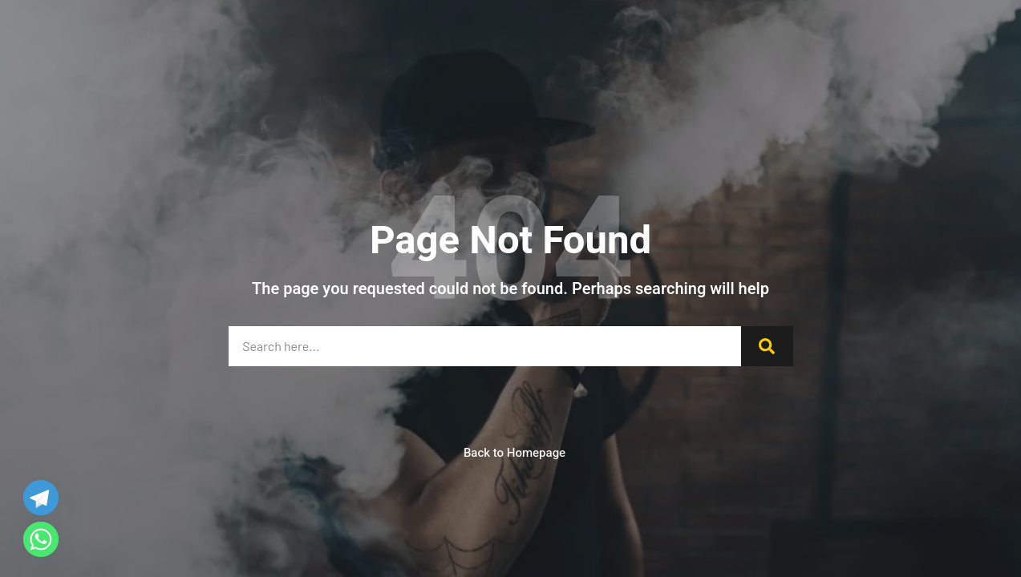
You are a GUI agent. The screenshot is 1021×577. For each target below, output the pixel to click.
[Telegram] (41, 497)
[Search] (767, 346)
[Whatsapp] (41, 539)
